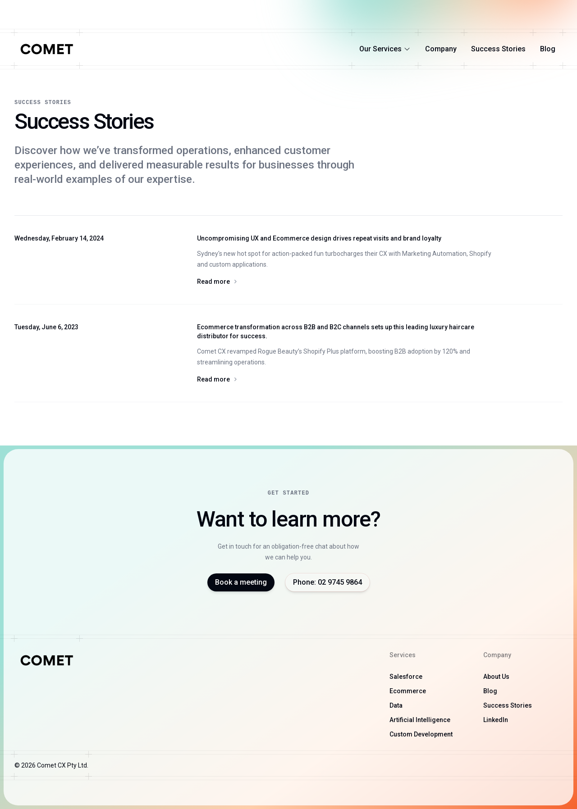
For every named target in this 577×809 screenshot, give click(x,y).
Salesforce (405, 676)
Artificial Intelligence (419, 719)
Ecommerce (407, 691)
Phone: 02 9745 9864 (327, 582)
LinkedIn (495, 719)
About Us (496, 676)
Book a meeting (241, 582)
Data (396, 705)
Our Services (385, 49)
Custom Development (421, 734)
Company (441, 49)
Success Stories (498, 49)
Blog (547, 49)
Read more (348, 281)
